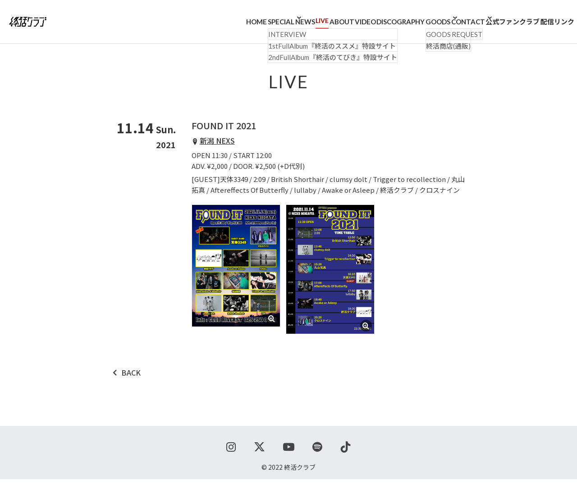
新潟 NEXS (217, 151)
